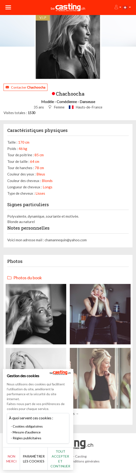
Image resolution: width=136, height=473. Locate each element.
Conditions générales (84, 461)
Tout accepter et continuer (60, 458)
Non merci (11, 458)
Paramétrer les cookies (34, 458)
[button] (117, 7)
